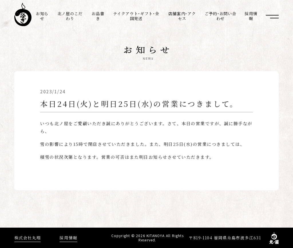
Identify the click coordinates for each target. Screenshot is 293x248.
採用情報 (251, 16)
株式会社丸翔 (27, 237)
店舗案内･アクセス (182, 16)
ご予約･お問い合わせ (220, 16)
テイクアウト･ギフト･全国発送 (136, 16)
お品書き (98, 16)
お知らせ (42, 16)
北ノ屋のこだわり (70, 16)
